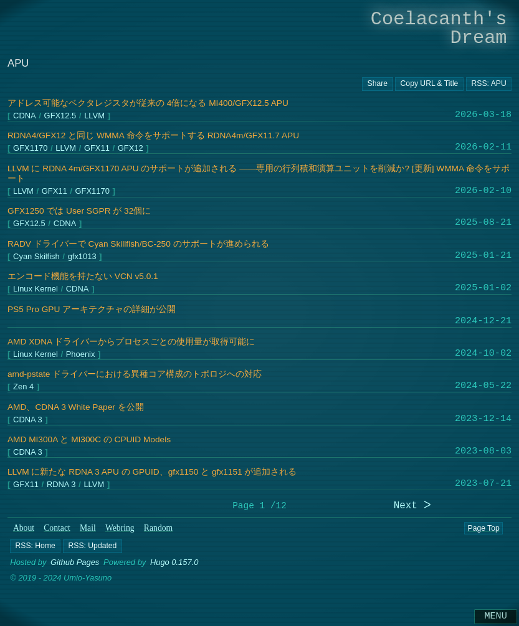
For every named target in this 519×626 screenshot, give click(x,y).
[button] (35, 545)
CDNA (24, 116)
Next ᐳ (412, 506)
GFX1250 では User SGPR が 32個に (79, 211)
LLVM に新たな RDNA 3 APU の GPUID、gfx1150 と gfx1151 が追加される (152, 472)
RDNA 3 (61, 485)
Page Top (483, 528)
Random (158, 528)
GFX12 (130, 149)
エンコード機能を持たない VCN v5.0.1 (82, 276)
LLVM (94, 116)
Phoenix (80, 355)
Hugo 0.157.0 (174, 562)
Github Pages (74, 562)
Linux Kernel (35, 289)
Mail (88, 528)
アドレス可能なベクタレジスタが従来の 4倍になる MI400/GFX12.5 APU (147, 103)
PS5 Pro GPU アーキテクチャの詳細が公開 (91, 309)
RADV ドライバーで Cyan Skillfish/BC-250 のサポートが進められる (138, 244)
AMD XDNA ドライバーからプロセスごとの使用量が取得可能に (131, 341)
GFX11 (97, 149)
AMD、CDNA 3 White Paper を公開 (75, 407)
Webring (120, 528)
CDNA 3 (27, 419)
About (23, 528)
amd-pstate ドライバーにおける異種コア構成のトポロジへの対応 (134, 374)
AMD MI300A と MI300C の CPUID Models (89, 439)
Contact (57, 528)
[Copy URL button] (377, 84)
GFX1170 (30, 149)
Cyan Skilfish (36, 257)
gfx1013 (82, 257)
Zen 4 (23, 387)
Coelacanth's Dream (439, 28)
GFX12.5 (60, 116)
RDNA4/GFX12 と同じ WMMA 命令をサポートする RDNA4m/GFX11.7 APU (153, 135)
